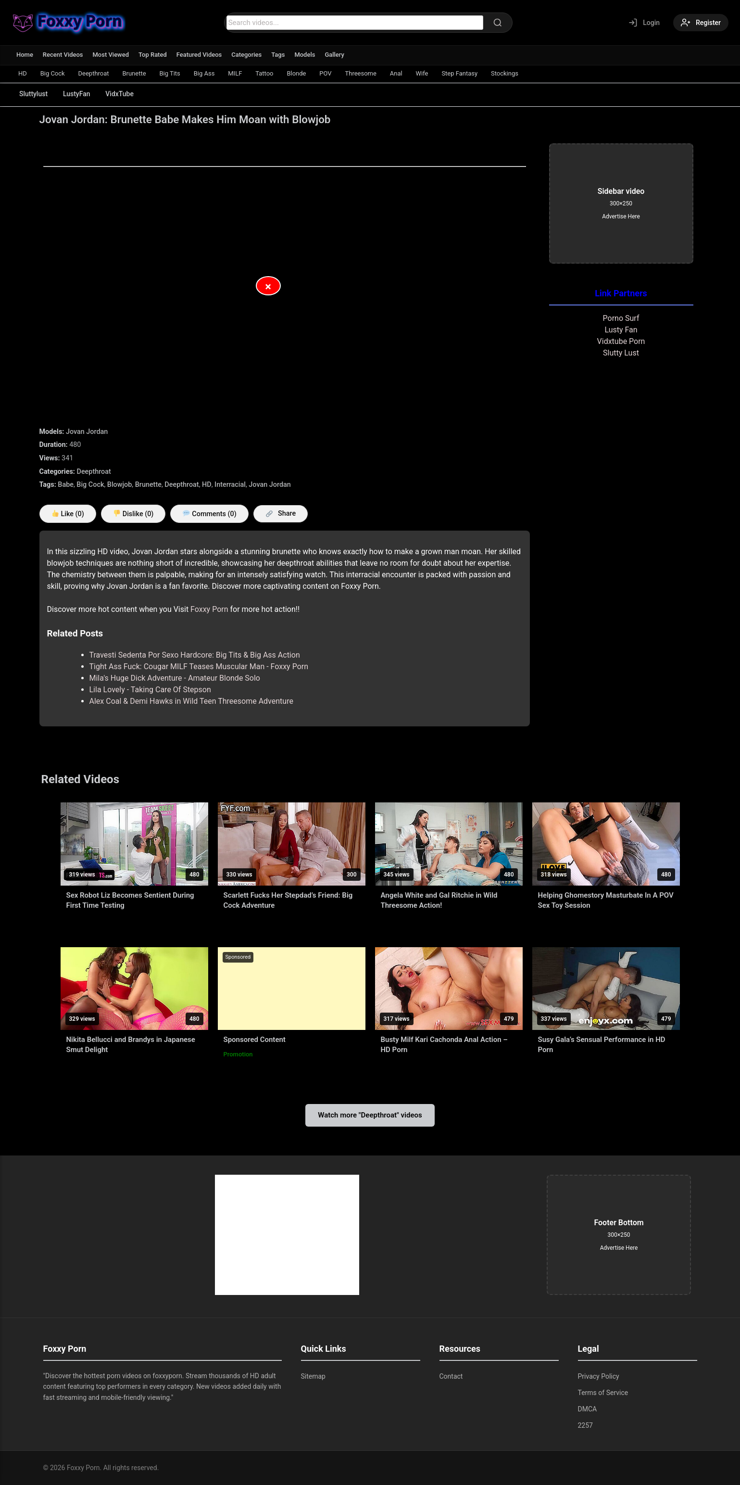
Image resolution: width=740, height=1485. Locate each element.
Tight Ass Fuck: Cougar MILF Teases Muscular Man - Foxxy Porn (199, 666)
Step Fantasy (460, 73)
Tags (278, 54)
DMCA (587, 1409)
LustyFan (76, 94)
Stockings (505, 73)
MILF (235, 73)
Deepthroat (93, 73)
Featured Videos (199, 54)
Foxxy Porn (209, 609)
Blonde (297, 73)
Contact (451, 1376)
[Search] (497, 22)
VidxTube (120, 94)
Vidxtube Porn (621, 341)
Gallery (335, 54)
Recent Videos (63, 54)
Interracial (230, 485)
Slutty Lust (621, 352)
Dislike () (133, 514)
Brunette (134, 73)
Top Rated (152, 54)
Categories (247, 54)
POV (326, 73)
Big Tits (170, 73)
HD (22, 73)
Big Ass (204, 73)
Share (281, 513)
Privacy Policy (598, 1376)
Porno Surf (621, 318)
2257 (585, 1425)
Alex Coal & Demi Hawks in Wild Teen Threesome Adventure (191, 701)
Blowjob (119, 485)
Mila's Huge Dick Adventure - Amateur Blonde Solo (174, 678)
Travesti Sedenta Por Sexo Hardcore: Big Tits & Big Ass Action (194, 655)
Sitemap (313, 1376)
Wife (422, 73)
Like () (68, 514)
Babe (66, 485)
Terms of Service (603, 1392)
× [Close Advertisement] (268, 286)
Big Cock (52, 73)
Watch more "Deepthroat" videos (370, 1115)
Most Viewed (111, 54)
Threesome (361, 73)
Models (305, 54)
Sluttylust (33, 94)
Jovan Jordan (87, 432)
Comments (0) (209, 514)
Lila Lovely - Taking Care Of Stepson (150, 689)
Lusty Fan (620, 329)
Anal (396, 73)
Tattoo (265, 73)
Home (24, 54)
